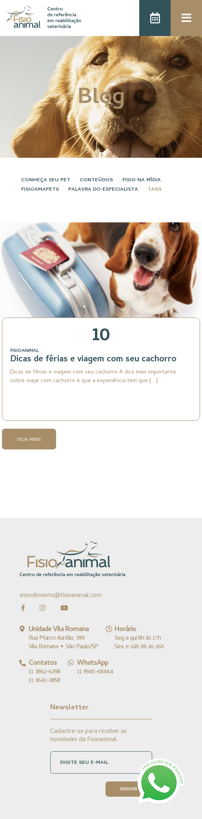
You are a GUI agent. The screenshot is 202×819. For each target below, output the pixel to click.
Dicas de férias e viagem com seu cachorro (93, 360)
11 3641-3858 (44, 680)
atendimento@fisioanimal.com (61, 596)
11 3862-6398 (44, 672)
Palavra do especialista (103, 190)
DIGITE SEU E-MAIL (84, 763)
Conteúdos (96, 180)
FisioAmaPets (40, 190)
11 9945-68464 (95, 672)
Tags (154, 190)
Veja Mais (29, 440)
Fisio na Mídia (141, 180)
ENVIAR (128, 790)
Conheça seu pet (45, 180)
